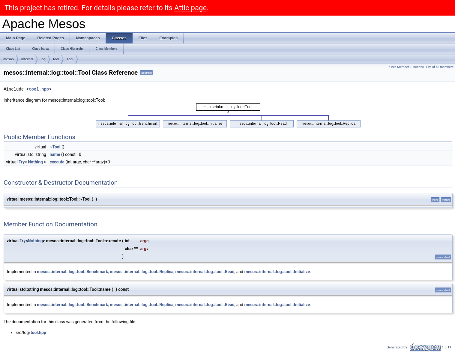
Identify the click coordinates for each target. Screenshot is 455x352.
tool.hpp (39, 89)
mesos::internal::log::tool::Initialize (277, 271)
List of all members (440, 67)
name (54, 154)
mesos (8, 59)
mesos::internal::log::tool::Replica (141, 271)
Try (22, 162)
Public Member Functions (406, 67)
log (43, 59)
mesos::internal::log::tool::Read (204, 271)
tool (56, 59)
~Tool (54, 147)
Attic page (190, 8)
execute (56, 162)
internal (27, 59)
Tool (70, 59)
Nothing (35, 162)
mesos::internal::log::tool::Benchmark (72, 271)
